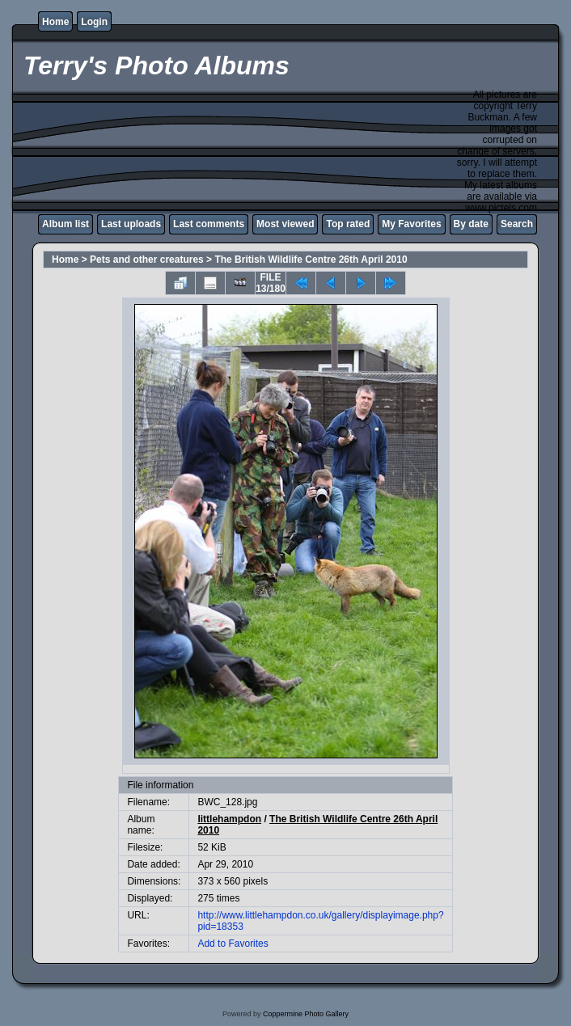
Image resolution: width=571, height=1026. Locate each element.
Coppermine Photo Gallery (306, 1014)
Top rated (348, 224)
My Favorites (411, 224)
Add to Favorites (232, 943)
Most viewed (285, 224)
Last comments (208, 224)
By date (471, 224)
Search (517, 224)
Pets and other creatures (147, 259)
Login (94, 21)
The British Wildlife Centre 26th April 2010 (310, 259)
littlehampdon (229, 819)
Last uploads (131, 224)
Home (55, 21)
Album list (65, 224)
